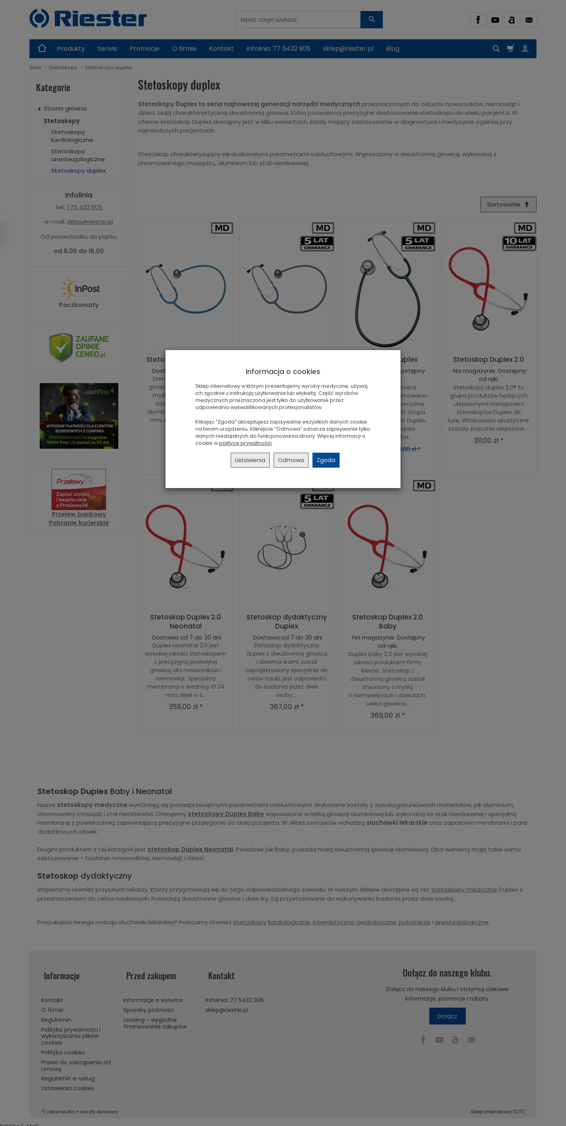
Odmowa (291, 460)
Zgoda (326, 460)
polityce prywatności (245, 443)
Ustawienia (250, 460)
